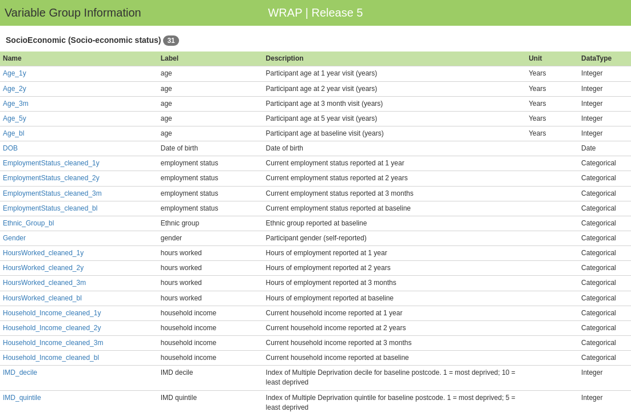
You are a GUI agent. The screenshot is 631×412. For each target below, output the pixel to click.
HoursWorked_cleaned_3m (44, 283)
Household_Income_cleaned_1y (52, 313)
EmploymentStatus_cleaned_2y (51, 178)
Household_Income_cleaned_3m (53, 343)
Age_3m (16, 104)
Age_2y (14, 89)
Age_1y (14, 73)
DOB (10, 148)
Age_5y (14, 118)
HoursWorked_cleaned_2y (43, 268)
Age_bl (13, 133)
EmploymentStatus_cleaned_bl (50, 208)
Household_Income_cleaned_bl (51, 358)
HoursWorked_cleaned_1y (43, 253)
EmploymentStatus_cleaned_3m (52, 193)
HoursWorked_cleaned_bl (42, 298)
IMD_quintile (22, 398)
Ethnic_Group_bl (28, 223)
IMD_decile (20, 373)
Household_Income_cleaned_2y (52, 328)
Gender (14, 238)
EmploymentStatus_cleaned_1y (51, 163)
